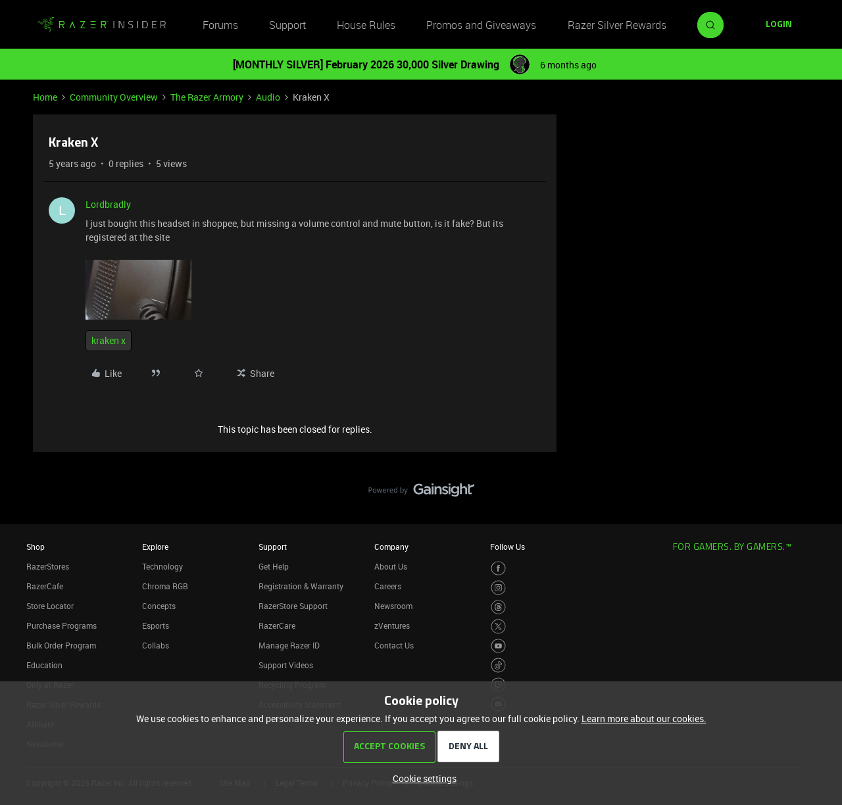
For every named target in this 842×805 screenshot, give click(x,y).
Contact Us (394, 645)
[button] (779, 25)
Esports (155, 625)
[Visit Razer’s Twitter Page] (498, 626)
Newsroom (393, 605)
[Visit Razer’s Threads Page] (498, 607)
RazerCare (277, 625)
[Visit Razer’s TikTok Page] (498, 665)
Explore (155, 546)
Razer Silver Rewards (617, 25)
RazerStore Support (293, 605)
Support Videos (286, 665)
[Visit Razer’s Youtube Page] (498, 646)
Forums (220, 25)
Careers (387, 586)
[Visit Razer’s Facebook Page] (498, 568)
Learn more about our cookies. (644, 718)
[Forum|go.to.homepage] (102, 25)
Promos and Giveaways (481, 25)
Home (45, 97)
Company (391, 546)
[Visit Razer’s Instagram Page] (498, 587)
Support (287, 25)
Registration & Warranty (301, 586)
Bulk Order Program (61, 645)
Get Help (274, 566)
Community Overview (114, 97)
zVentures (392, 625)
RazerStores (47, 566)
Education (44, 665)
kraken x (108, 340)
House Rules (366, 25)
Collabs (155, 645)
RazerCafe (44, 586)
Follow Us (507, 546)
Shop (35, 546)
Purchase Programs (61, 625)
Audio (268, 97)
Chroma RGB (165, 586)
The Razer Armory (206, 97)
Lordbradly (108, 204)
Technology (162, 566)
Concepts (159, 605)
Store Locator (50, 605)
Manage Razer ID (289, 645)
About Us (390, 566)
